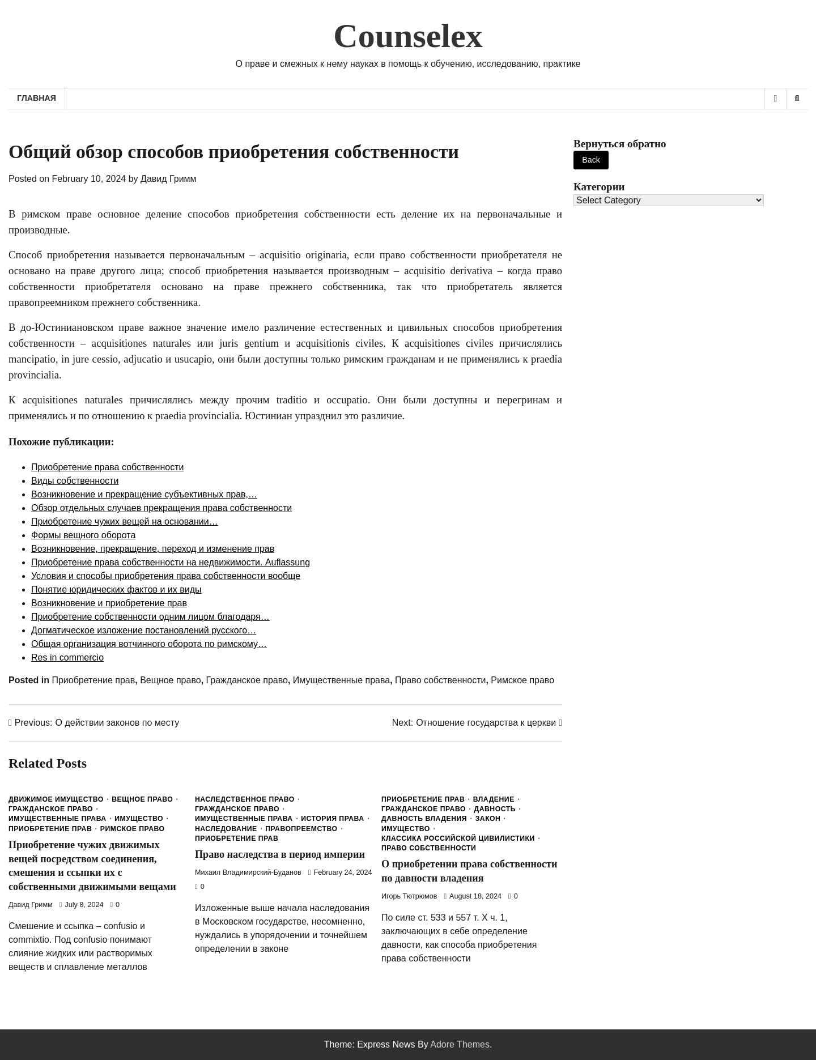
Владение (494, 799)
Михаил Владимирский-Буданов (248, 872)
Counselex (407, 35)
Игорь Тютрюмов (409, 896)
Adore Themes (460, 1044)
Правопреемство (301, 828)
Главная (36, 98)
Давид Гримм (169, 179)
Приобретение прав (93, 680)
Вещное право (170, 680)
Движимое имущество (56, 799)
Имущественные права (341, 680)
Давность (495, 809)
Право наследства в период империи (284, 854)
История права (332, 818)
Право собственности (440, 680)
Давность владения (424, 818)
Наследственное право (245, 799)
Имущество (138, 818)
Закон (488, 818)
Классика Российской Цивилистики (458, 838)
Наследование (226, 828)
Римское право (522, 680)
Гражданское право (247, 680)
